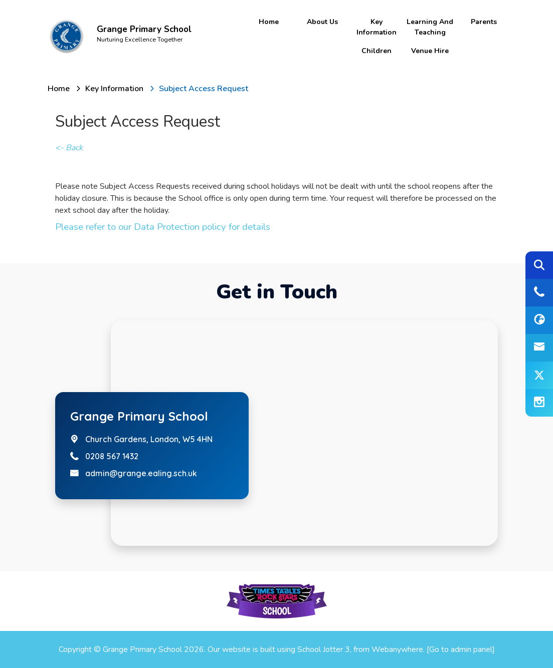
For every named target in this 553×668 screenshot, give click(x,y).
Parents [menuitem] (484, 22)
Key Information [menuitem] (376, 27)
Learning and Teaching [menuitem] (430, 27)
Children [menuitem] (376, 51)
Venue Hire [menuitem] (430, 51)
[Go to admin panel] (461, 649)
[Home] (59, 89)
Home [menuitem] (269, 22)
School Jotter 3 (323, 649)
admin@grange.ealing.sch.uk (141, 473)
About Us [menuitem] (322, 22)
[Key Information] (114, 89)
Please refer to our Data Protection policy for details (162, 226)
